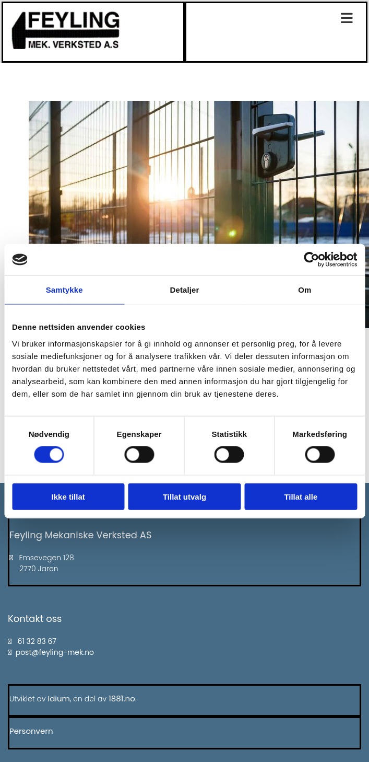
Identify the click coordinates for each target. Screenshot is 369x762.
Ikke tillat (68, 496)
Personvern (31, 730)
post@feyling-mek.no (55, 652)
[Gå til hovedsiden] (65, 46)
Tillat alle (300, 496)
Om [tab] (304, 289)
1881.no (122, 698)
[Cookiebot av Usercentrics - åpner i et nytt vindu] (311, 260)
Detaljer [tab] (184, 289)
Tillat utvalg (184, 496)
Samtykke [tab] (64, 289)
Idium (59, 698)
